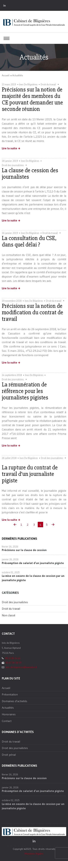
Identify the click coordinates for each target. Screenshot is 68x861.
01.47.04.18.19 (13, 662)
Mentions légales (34, 853)
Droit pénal (9, 754)
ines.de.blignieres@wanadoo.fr (21, 667)
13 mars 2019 (9, 84)
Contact (7, 721)
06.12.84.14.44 (12, 658)
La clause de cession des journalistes (30, 173)
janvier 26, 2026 (10, 559)
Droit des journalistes (13, 165)
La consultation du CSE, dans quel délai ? (29, 241)
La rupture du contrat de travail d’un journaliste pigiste (30, 474)
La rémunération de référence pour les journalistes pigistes (25, 391)
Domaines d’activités (14, 701)
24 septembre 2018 (12, 375)
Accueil (5, 75)
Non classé (8, 615)
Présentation (10, 694)
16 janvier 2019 (10, 233)
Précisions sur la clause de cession (24, 550)
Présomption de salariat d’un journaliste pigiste (33, 563)
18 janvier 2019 (10, 160)
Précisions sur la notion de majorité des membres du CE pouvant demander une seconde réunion (32, 99)
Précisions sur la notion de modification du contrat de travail (32, 312)
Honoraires (9, 714)
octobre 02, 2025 (11, 572)
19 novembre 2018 (12, 300)
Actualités (17, 75)
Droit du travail (48, 84)
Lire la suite (9, 148)
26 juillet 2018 (9, 458)
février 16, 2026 (10, 546)
